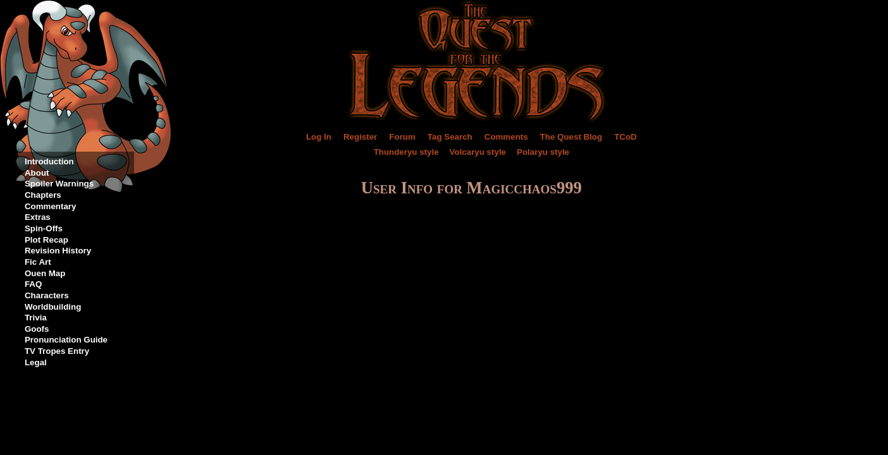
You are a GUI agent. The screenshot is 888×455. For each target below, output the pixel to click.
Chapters (43, 195)
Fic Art (38, 262)
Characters (47, 295)
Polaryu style (543, 152)
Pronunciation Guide (66, 339)
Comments (506, 137)
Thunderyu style (406, 152)
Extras (38, 217)
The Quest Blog (571, 137)
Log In (318, 137)
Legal (36, 362)
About (37, 173)
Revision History (58, 250)
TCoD (625, 137)
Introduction (49, 161)
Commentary (50, 206)
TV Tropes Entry (57, 351)
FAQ (33, 284)
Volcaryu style (478, 152)
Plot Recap (46, 240)
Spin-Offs (44, 228)
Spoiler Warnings (59, 183)
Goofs (37, 329)
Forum (402, 137)
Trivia (36, 317)
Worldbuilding (53, 307)
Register (360, 137)
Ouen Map (45, 273)
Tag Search (450, 137)
